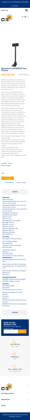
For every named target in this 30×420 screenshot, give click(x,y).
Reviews (15, 312)
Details (15, 192)
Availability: (4, 163)
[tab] (15, 192)
